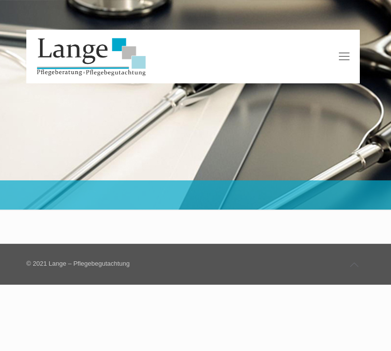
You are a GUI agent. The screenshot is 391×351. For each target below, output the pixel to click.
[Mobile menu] (344, 56)
